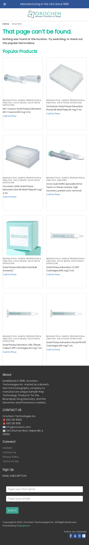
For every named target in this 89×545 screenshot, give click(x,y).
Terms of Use (11, 461)
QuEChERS (62, 180)
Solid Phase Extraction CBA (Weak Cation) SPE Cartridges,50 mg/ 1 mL (22, 346)
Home (6, 23)
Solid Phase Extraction (69, 102)
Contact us (9, 452)
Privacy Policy (11, 457)
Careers (7, 448)
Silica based (19, 102)
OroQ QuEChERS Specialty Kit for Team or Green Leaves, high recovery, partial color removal (64, 187)
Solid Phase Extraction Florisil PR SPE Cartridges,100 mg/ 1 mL (66, 344)
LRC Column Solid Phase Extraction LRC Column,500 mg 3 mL (22, 110)
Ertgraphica (23, 525)
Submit (12, 510)
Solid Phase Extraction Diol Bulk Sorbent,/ (20, 269)
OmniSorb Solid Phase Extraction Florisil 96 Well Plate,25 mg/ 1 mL (64, 108)
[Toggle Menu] (4, 4)
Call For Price (9, 116)
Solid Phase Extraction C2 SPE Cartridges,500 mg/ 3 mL (62, 269)
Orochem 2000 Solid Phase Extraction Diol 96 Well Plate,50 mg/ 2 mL (22, 190)
